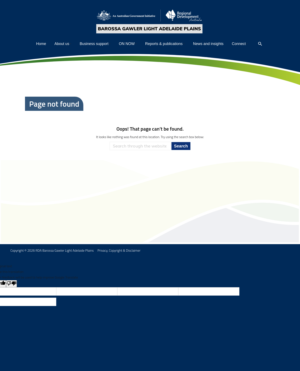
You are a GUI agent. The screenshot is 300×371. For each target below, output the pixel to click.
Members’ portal (226, 4)
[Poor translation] (11, 292)
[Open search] (260, 52)
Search (181, 154)
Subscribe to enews (253, 4)
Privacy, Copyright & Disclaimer (119, 258)
